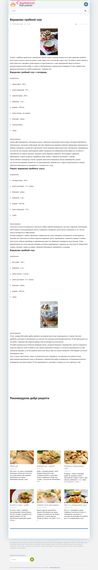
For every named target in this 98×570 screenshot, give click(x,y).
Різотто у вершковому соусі (75, 505)
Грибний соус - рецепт (46, 466)
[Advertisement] (49, 378)
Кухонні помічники (42, 507)
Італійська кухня (68, 507)
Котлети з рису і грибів (19, 505)
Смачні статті (13, 468)
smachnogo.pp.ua (54, 567)
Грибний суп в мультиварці (48, 505)
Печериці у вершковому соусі (74, 467)
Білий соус (14, 466)
